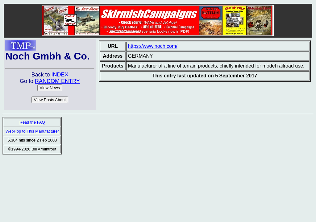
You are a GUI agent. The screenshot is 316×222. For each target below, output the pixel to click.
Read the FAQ (32, 122)
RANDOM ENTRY (57, 81)
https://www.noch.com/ (152, 46)
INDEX (59, 75)
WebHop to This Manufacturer (32, 131)
